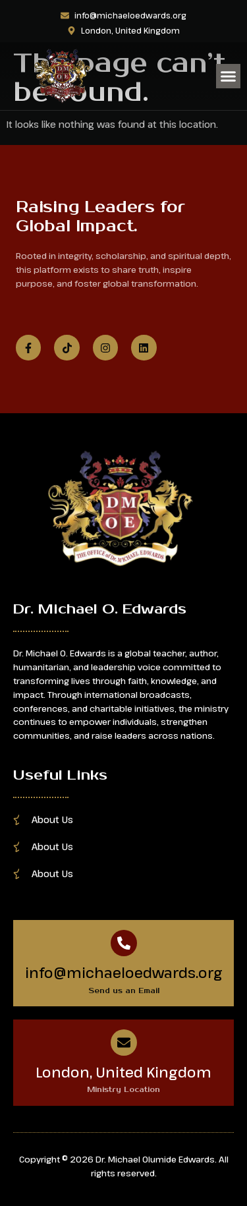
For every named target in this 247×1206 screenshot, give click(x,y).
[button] (228, 76)
